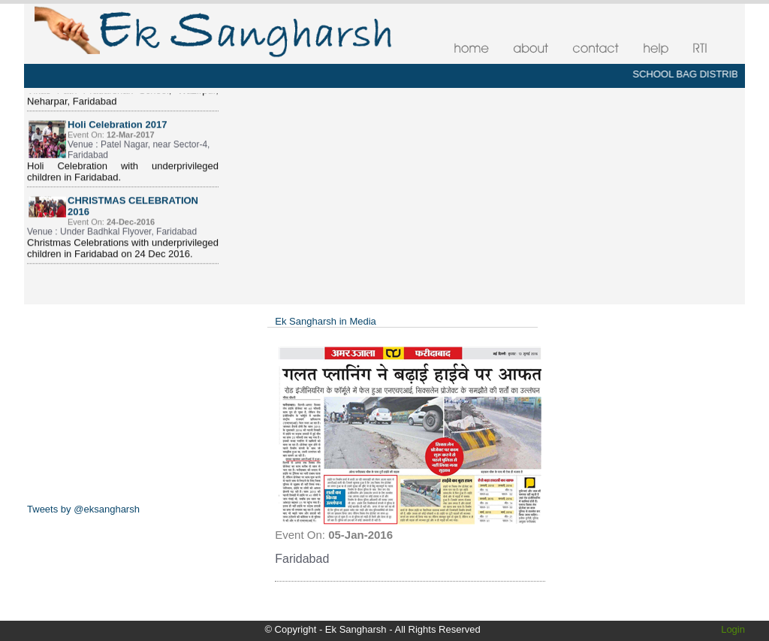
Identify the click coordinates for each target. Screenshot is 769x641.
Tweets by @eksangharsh (83, 509)
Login (733, 629)
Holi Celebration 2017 (117, 129)
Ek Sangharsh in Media (325, 321)
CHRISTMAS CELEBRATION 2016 (133, 210)
